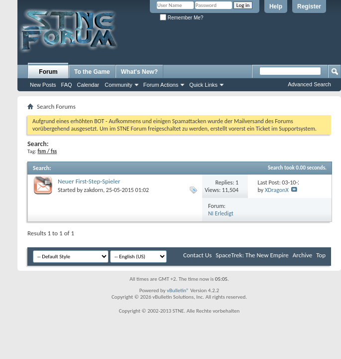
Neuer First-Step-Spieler (89, 181)
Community (118, 85)
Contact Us (197, 255)
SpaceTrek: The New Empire (252, 255)
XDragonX (277, 189)
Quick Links (203, 85)
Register (309, 6)
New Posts (43, 85)
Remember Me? (181, 17)
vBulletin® (178, 290)
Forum (48, 71)
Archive (302, 255)
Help (275, 6)
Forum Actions (160, 85)
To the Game (92, 71)
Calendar (88, 85)
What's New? (139, 71)
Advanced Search (309, 84)
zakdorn (94, 189)
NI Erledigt (220, 213)
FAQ (66, 85)
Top (321, 255)
